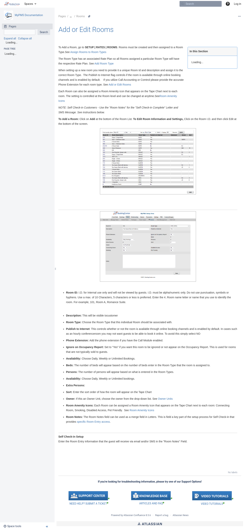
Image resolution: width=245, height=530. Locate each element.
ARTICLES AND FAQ (151, 503)
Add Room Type (104, 63)
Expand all (10, 38)
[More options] (239, 16)
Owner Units (165, 398)
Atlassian (150, 523)
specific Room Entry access (93, 421)
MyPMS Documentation (29, 15)
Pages (62, 16)
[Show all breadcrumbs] (71, 16)
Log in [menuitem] (237, 3)
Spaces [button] (28, 3)
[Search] (182, 3)
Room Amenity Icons (142, 410)
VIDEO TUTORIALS (212, 503)
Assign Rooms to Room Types (88, 52)
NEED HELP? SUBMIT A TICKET (88, 503)
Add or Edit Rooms (86, 30)
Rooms (80, 16)
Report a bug (161, 515)
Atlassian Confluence (134, 515)
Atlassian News (181, 515)
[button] (228, 4)
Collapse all (25, 38)
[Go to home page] (12, 4)
